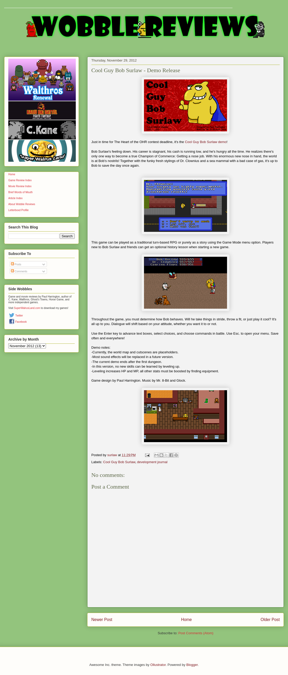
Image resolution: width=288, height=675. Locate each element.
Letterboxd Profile (18, 210)
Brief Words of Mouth (20, 192)
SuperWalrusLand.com (27, 308)
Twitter (19, 315)
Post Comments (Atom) (195, 633)
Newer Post (101, 619)
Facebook (21, 321)
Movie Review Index (19, 186)
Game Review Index (20, 180)
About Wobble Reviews (21, 204)
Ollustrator (158, 665)
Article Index (15, 198)
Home (186, 619)
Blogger (192, 665)
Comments (19, 271)
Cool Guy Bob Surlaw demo (206, 142)
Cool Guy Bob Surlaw (119, 462)
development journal (152, 462)
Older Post (270, 619)
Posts (16, 264)
